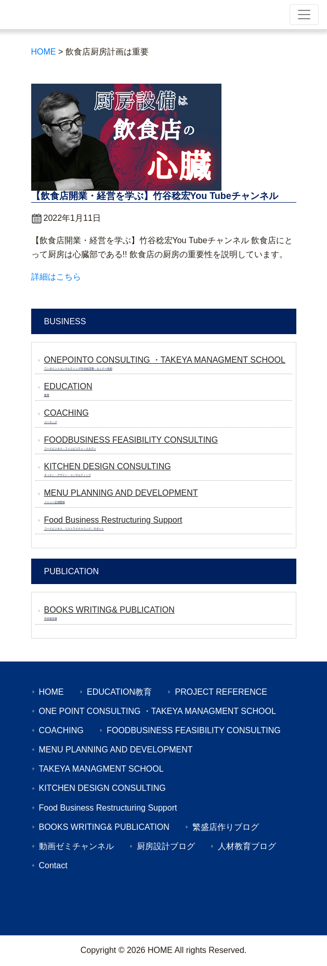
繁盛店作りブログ (225, 827)
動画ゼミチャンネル (76, 846)
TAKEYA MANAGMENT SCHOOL (101, 768)
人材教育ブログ (247, 846)
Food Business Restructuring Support (108, 807)
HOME (51, 691)
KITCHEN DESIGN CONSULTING (102, 788)
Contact (53, 865)
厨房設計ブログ (166, 846)
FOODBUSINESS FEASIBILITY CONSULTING (194, 730)
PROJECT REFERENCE (221, 691)
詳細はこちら (56, 276)
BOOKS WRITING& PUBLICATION (104, 827)
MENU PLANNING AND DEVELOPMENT (116, 749)
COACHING (61, 730)
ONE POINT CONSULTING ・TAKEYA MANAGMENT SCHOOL (157, 711)
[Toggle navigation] (304, 14)
